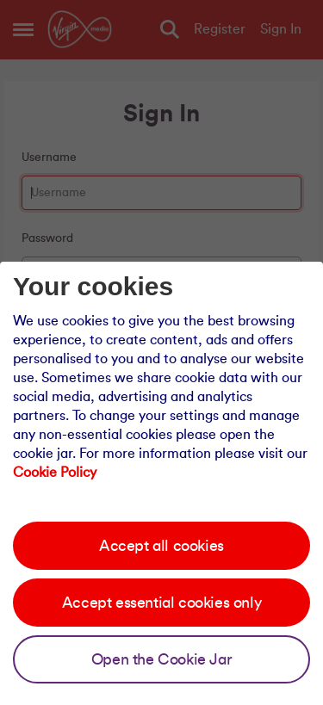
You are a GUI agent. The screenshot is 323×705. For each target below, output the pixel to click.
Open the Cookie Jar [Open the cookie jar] (161, 659)
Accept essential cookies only (161, 602)
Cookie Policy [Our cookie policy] (54, 472)
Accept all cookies (161, 545)
